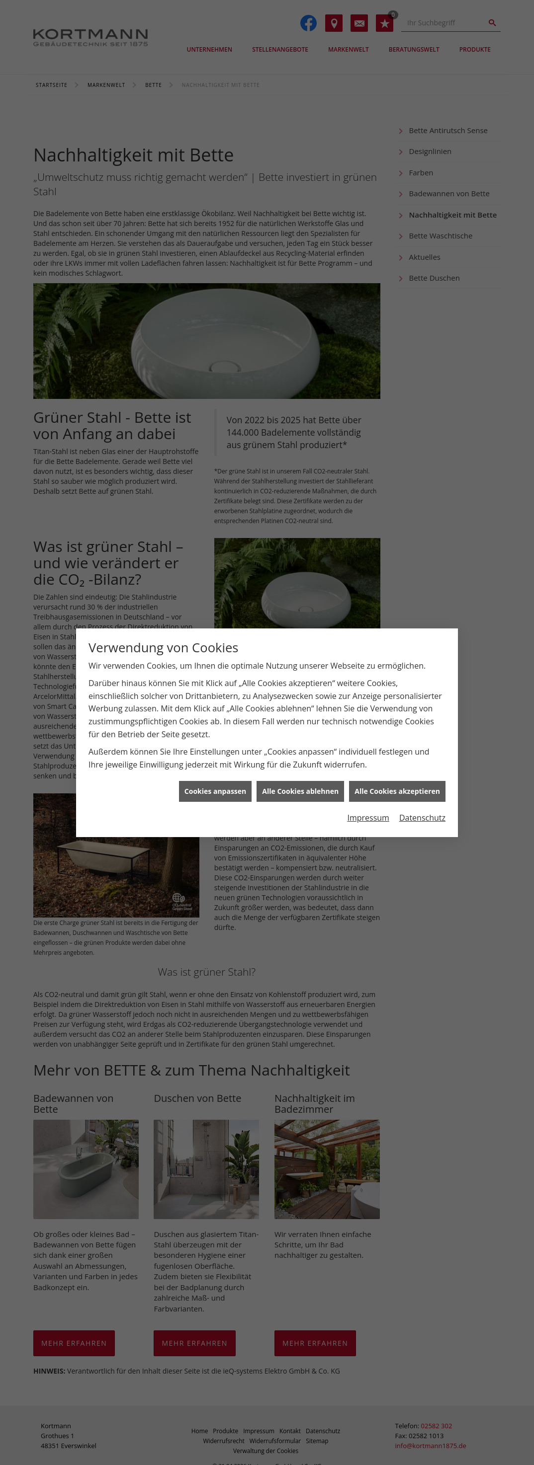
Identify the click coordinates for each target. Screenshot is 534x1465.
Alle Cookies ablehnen (300, 791)
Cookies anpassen (215, 791)
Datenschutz (422, 817)
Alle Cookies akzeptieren (397, 791)
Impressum (368, 817)
